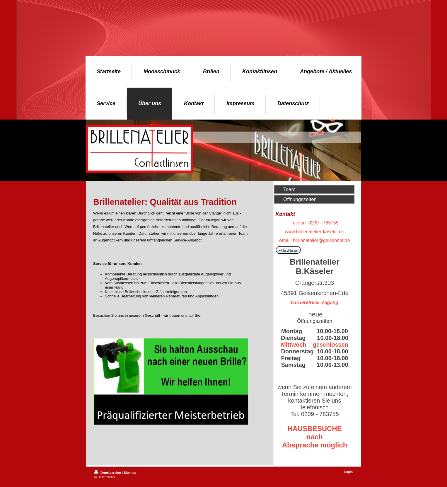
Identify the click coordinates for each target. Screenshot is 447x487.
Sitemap (130, 472)
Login (348, 472)
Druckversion (108, 472)
